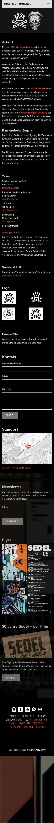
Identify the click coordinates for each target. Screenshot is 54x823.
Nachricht (6, 389)
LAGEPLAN (24, 723)
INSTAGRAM (15, 727)
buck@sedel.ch (9, 210)
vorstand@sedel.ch (11, 275)
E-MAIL (12, 723)
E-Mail (5, 376)
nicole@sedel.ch (10, 221)
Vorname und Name (11, 363)
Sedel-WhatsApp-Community (33, 112)
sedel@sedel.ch (10, 199)
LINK (12, 112)
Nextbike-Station (38, 88)
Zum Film (11, 678)
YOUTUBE (28, 727)
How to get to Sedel (20, 468)
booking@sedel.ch (11, 232)
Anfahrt (5, 468)
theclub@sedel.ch (10, 188)
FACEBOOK (37, 723)
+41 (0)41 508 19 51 (39, 720)
